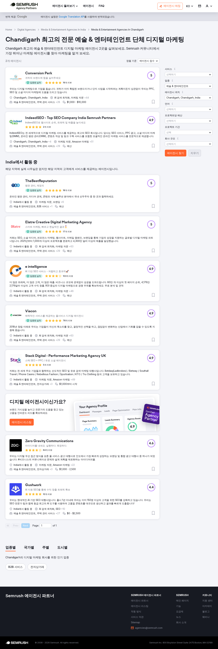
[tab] (10, 547)
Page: (36, 525)
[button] (189, 6)
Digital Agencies (27, 29)
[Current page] (45, 525)
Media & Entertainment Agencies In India (63, 29)
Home (8, 29)
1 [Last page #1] (56, 525)
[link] (88, 6)
